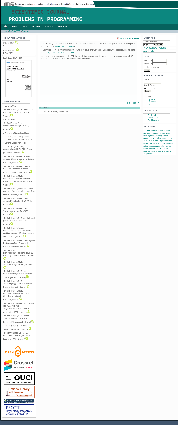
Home (5, 27)
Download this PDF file (129, 39)
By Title (151, 104)
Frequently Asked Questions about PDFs (58, 52)
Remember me (153, 67)
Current (48, 27)
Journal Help (148, 51)
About (13, 27)
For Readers (153, 115)
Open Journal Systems (154, 48)
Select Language (150, 42)
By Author (152, 102)
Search (36, 27)
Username (148, 60)
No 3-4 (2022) (15, 31)
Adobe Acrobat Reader (64, 46)
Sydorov (25, 31)
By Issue (151, 99)
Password (148, 63)
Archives (62, 27)
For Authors (153, 118)
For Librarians (153, 120)
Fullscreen (133, 103)
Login (24, 27)
